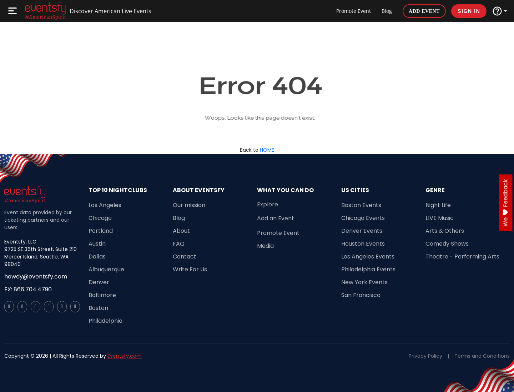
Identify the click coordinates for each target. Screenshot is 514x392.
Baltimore (102, 295)
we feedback (506, 203)
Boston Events (361, 205)
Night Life (438, 205)
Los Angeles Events (367, 256)
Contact (184, 256)
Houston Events (363, 244)
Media (265, 246)
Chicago (100, 218)
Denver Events (361, 231)
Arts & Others (444, 231)
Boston (98, 308)
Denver (99, 282)
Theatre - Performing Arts (462, 256)
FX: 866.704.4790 (28, 289)
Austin (97, 244)
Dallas (97, 256)
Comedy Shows (447, 244)
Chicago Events (363, 218)
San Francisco (361, 295)
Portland (101, 231)
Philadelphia (105, 321)
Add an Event (275, 218)
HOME (267, 150)
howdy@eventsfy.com (35, 276)
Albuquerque (106, 269)
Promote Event (353, 10)
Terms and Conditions (482, 356)
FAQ (179, 244)
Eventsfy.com (124, 356)
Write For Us (190, 269)
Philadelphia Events (368, 269)
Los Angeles (105, 205)
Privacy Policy (425, 356)
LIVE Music (439, 218)
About (181, 231)
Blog (387, 10)
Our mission (189, 205)
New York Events (364, 282)
